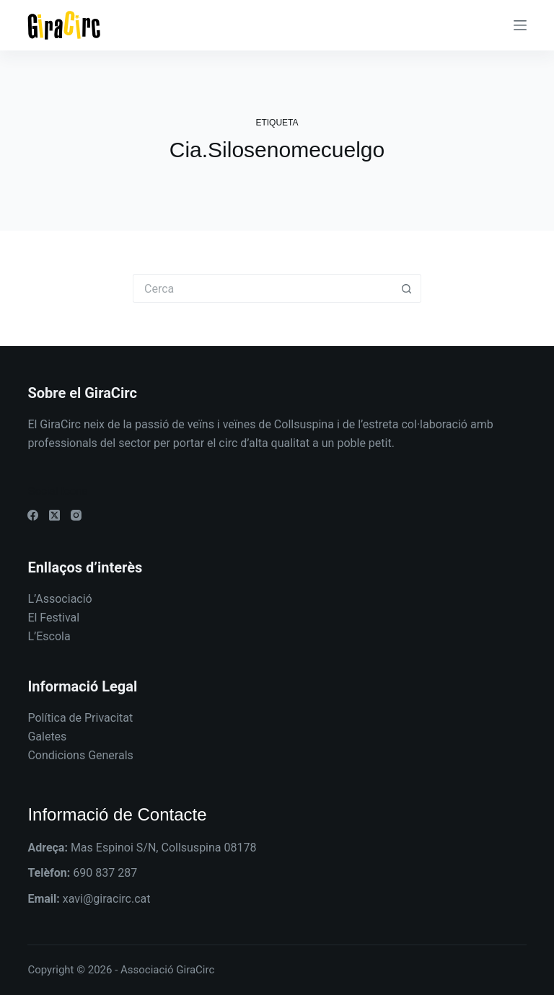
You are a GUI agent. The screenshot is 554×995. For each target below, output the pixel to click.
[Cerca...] (262, 288)
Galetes (46, 736)
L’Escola (48, 636)
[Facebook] (32, 515)
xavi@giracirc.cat (107, 899)
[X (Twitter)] (54, 515)
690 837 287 (105, 873)
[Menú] (520, 25)
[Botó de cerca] (406, 288)
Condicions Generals (80, 755)
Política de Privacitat (80, 718)
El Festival (53, 617)
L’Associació (59, 599)
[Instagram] (76, 515)
